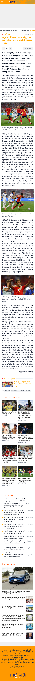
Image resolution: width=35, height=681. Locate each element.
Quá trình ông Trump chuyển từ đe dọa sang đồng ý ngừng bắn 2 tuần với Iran (18, 543)
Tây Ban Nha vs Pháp (25, 390)
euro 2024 (7, 390)
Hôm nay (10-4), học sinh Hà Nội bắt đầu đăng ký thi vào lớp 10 (18, 537)
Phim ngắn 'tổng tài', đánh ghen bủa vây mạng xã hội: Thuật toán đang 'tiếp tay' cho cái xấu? (18, 512)
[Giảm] (3, 48)
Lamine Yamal (14, 390)
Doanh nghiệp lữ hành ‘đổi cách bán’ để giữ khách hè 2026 (18, 556)
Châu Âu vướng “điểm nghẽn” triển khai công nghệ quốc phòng (18, 532)
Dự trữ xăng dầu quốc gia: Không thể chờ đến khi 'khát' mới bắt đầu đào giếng (18, 550)
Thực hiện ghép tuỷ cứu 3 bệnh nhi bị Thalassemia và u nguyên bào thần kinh (18, 519)
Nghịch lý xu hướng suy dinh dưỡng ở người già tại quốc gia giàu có (18, 506)
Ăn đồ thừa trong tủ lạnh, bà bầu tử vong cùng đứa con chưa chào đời (18, 500)
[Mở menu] (2, 2)
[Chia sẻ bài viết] (28, 48)
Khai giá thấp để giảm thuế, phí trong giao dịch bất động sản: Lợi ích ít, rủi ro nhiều (18, 526)
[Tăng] (10, 48)
